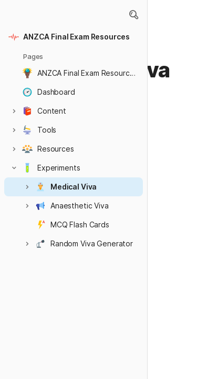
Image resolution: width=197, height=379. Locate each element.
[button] (133, 14)
